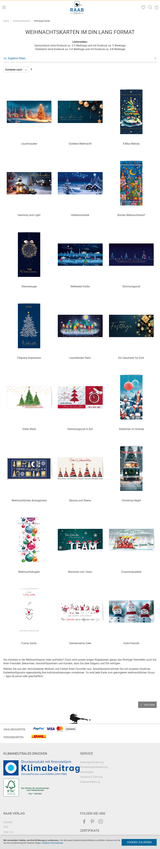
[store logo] (77, 7)
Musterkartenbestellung (94, 767)
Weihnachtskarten (22, 21)
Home (6, 21)
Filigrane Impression (29, 357)
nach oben (149, 704)
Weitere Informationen (52, 843)
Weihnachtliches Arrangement (29, 500)
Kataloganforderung (92, 762)
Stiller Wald (29, 429)
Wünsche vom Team (80, 571)
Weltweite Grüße (80, 286)
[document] (80, 842)
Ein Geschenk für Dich (131, 357)
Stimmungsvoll (131, 286)
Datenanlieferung (90, 781)
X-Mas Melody (131, 143)
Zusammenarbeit (131, 571)
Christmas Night (131, 500)
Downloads (86, 772)
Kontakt (8, 822)
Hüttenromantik (80, 215)
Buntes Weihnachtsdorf (131, 215)
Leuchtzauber (29, 143)
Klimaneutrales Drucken (25, 753)
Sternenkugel (29, 286)
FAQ (5, 827)
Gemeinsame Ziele (80, 643)
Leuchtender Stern (80, 357)
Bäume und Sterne (80, 500)
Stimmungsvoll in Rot (80, 429)
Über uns (8, 832)
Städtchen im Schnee (131, 429)
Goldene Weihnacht (80, 143)
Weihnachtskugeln (29, 571)
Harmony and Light (29, 215)
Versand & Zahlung (91, 776)
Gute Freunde (131, 643)
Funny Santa (29, 643)
